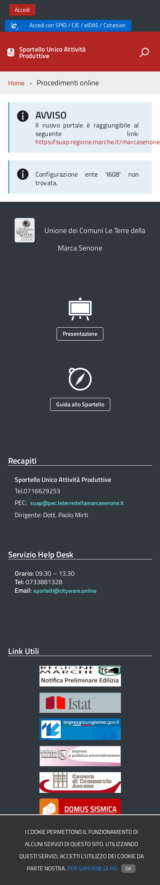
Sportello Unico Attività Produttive (52, 52)
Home (16, 83)
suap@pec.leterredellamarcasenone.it (77, 503)
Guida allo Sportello (80, 404)
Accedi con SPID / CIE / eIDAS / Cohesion (68, 25)
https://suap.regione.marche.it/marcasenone (97, 142)
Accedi (22, 10)
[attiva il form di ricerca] (144, 52)
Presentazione (80, 333)
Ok (128, 868)
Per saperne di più (92, 868)
